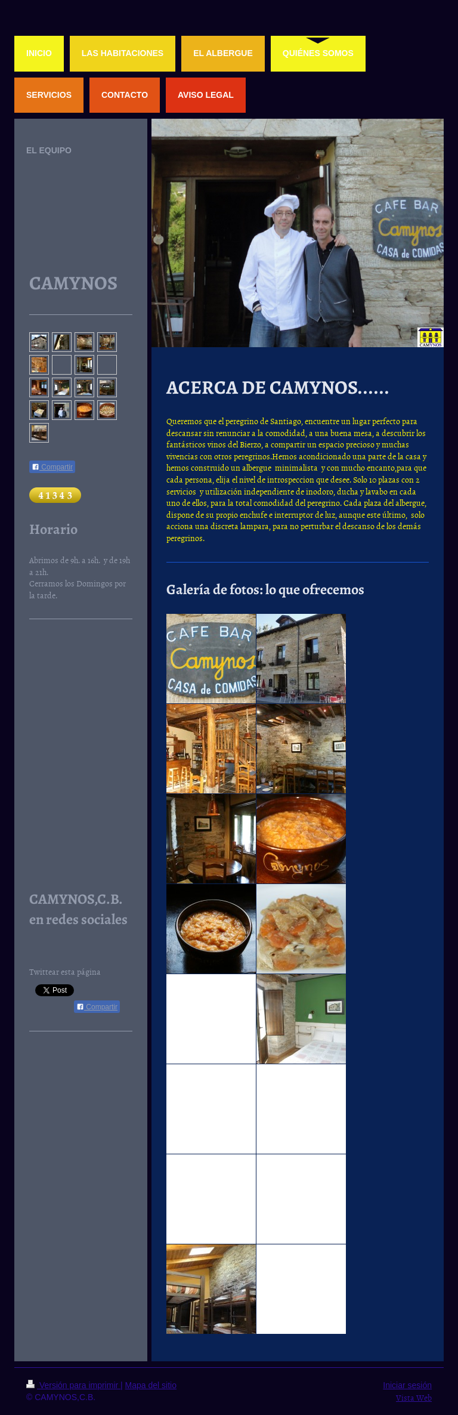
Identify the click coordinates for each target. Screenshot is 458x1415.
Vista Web (414, 1397)
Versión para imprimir (73, 1385)
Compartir (52, 467)
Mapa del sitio (151, 1385)
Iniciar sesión (407, 1385)
